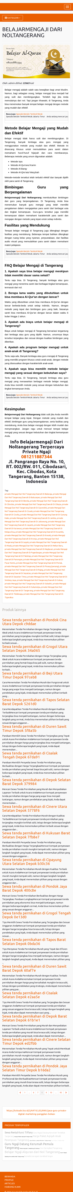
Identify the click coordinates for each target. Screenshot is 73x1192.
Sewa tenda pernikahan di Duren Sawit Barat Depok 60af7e (34, 968)
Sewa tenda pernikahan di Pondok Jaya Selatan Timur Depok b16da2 (34, 1068)
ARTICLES (10, 1183)
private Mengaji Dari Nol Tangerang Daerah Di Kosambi (39, 532)
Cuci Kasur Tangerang (57, 1140)
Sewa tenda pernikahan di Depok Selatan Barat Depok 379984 (36, 782)
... (29, 1093)
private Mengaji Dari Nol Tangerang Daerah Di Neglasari (29, 549)
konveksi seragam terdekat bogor (38, 1156)
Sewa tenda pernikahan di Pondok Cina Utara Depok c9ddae (34, 622)
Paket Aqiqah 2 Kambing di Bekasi (30, 1148)
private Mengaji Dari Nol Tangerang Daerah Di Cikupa (38, 504)
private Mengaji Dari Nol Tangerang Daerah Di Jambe (33, 518)
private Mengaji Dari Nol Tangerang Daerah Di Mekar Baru (37, 546)
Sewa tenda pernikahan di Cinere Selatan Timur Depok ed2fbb (36, 1041)
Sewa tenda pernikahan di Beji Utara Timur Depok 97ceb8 (32, 675)
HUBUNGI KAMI (12, 1187)
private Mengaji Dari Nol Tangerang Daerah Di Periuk (39, 563)
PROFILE (9, 1180)
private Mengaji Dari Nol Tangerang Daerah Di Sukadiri (28, 584)
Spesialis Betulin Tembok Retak (29, 114)
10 (51, 1093)
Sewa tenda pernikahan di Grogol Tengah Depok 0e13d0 (36, 915)
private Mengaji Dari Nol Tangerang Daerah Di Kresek (28, 535)
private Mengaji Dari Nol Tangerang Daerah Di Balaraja (28, 494)
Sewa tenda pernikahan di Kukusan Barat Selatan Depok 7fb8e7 (36, 835)
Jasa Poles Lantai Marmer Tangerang (40, 1140)
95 (61, 1093)
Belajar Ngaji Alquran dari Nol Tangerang (32, 1152)
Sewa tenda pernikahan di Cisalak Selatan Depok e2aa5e (30, 995)
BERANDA (10, 1176)
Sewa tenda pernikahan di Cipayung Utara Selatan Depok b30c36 (31, 862)
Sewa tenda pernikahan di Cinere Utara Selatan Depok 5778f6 (34, 808)
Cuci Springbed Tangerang (51, 1148)
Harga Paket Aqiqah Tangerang (23, 1136)
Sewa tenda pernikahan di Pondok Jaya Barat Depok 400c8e (34, 888)
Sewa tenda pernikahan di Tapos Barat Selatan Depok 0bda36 (34, 942)
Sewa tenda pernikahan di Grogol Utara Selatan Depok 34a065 (34, 649)
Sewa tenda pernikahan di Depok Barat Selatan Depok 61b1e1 (34, 1018)
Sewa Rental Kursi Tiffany (19, 1132)
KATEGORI (12, 17)
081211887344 (36, 456)
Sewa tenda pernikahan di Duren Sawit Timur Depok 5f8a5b (34, 728)
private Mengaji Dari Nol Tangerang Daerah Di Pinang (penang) (32, 566)
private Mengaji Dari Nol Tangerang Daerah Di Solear (39, 580)
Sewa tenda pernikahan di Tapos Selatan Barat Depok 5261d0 (36, 702)
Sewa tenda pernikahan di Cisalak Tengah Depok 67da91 (30, 755)
